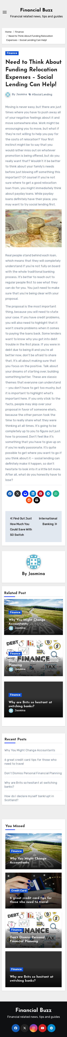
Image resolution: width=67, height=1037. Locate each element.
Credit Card (18, 890)
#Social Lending (42, 94)
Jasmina (21, 94)
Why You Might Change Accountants (29, 750)
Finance (12, 53)
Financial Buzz (36, 10)
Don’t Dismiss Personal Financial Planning (33, 773)
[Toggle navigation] (5, 12)
